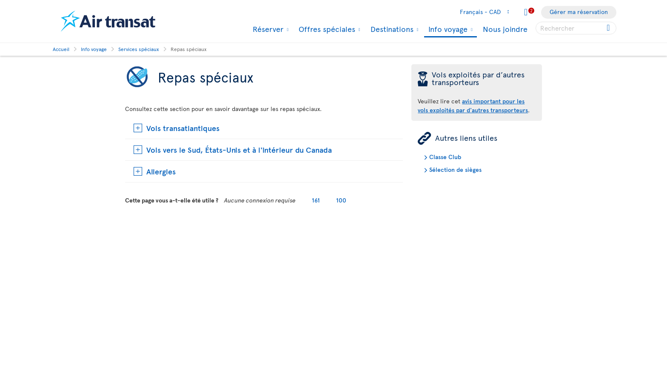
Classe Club (445, 157)
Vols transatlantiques (182, 128)
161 (316, 200)
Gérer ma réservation (579, 12)
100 (341, 200)
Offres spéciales (325, 29)
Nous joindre (505, 28)
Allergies (161, 171)
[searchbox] (576, 28)
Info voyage (447, 29)
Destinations (391, 29)
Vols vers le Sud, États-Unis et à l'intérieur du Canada (239, 149)
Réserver (266, 29)
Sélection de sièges (455, 169)
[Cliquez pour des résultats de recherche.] (608, 28)
